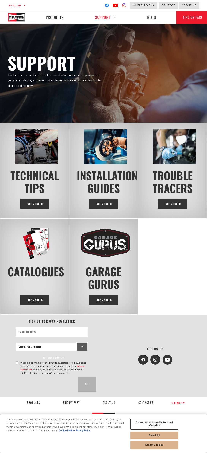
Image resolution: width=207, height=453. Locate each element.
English (15, 5)
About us (109, 405)
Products (54, 17)
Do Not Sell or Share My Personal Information (154, 424)
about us (189, 5)
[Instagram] (124, 6)
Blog (150, 17)
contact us (146, 405)
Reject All (154, 435)
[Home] (19, 17)
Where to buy (144, 5)
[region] (103, 433)
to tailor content (53, 360)
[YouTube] (115, 6)
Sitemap (178, 405)
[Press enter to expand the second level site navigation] (113, 17)
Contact (168, 5)
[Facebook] (107, 6)
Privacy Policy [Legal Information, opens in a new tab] (83, 430)
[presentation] (44, 386)
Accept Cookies (154, 445)
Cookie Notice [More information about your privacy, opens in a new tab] (67, 430)
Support (101, 17)
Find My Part (71, 405)
